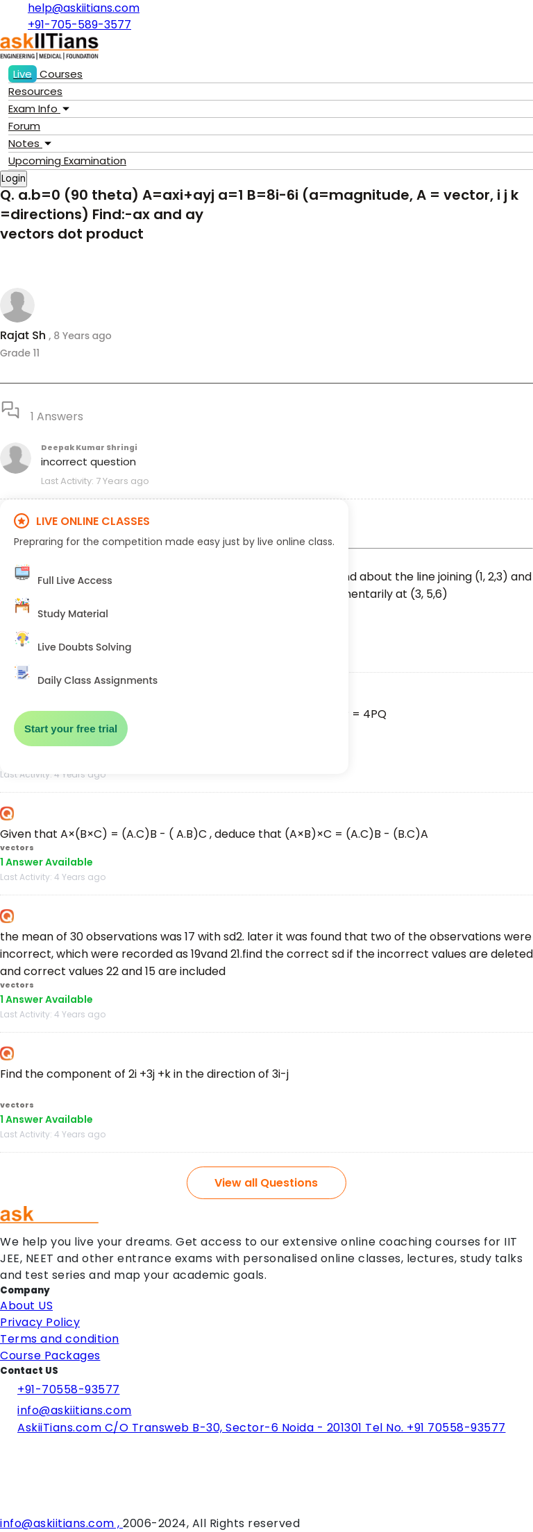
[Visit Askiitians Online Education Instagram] (3, 1488)
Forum (24, 126)
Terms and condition (59, 1339)
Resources (35, 91)
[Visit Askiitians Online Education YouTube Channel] (3, 1507)
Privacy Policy (40, 1322)
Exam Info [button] (38, 108)
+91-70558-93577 (60, 1389)
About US (26, 1306)
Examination (67, 160)
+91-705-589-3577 (74, 25)
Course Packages (50, 1355)
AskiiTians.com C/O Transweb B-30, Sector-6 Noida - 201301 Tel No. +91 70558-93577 (253, 1430)
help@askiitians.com (78, 8)
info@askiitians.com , (61, 1523)
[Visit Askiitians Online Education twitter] (3, 1469)
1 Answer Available (46, 862)
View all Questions (266, 1183)
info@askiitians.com (66, 1410)
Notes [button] (29, 143)
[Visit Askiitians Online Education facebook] (3, 1450)
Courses (45, 74)
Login (13, 178)
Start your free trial (70, 728)
